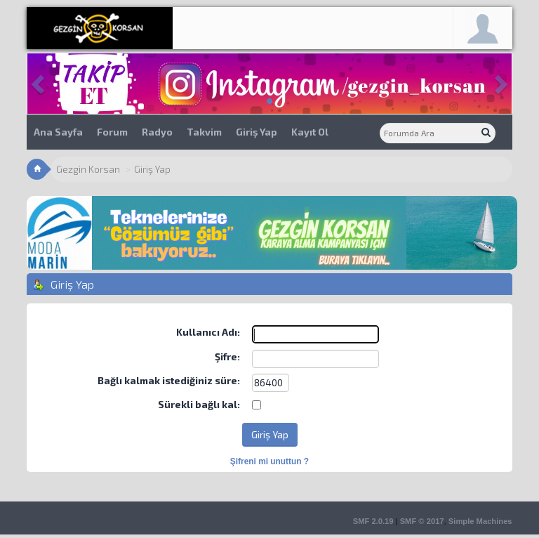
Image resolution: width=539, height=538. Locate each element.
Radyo (157, 132)
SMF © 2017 (422, 521)
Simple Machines (480, 521)
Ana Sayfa (58, 132)
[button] (39, 83)
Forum (112, 132)
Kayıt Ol (309, 132)
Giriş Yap (256, 132)
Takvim (204, 132)
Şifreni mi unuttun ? (269, 461)
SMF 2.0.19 (373, 521)
